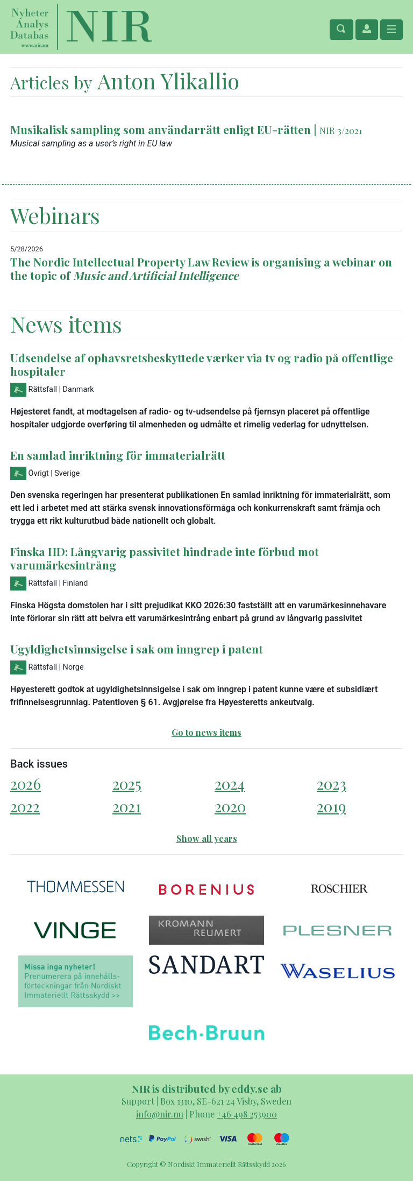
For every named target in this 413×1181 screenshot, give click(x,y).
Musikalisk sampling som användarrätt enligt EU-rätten (160, 129)
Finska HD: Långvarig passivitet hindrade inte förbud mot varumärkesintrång (164, 558)
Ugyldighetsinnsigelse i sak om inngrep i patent (136, 648)
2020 (230, 806)
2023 (331, 783)
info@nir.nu (159, 1114)
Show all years (206, 838)
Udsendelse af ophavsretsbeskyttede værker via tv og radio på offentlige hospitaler (201, 364)
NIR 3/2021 (340, 130)
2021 (126, 806)
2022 (25, 806)
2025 (126, 783)
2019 (331, 806)
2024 (230, 783)
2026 (25, 783)
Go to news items (206, 732)
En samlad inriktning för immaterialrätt (117, 454)
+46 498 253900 (247, 1114)
